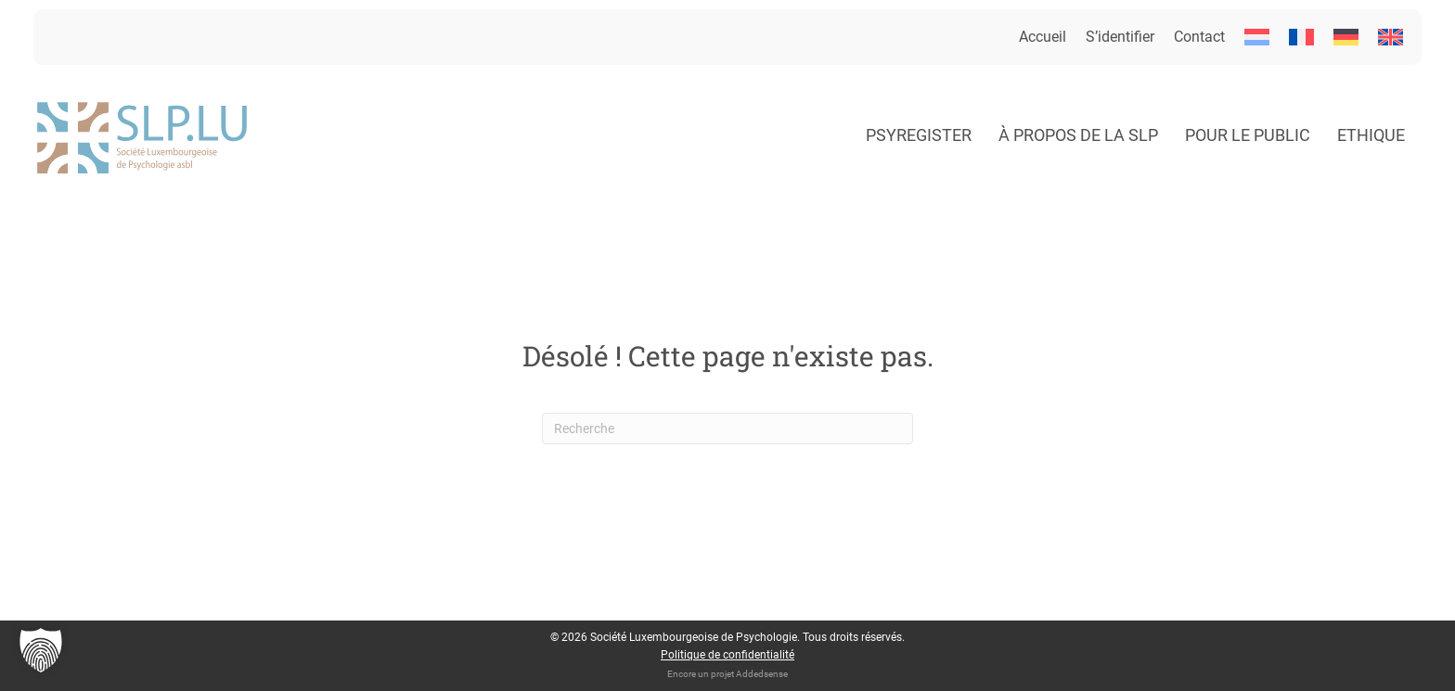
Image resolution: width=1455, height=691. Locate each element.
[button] (41, 650)
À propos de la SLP (1078, 135)
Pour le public (1247, 135)
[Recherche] (727, 428)
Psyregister (919, 135)
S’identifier (1120, 36)
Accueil (1042, 36)
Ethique (1371, 135)
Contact (1199, 36)
